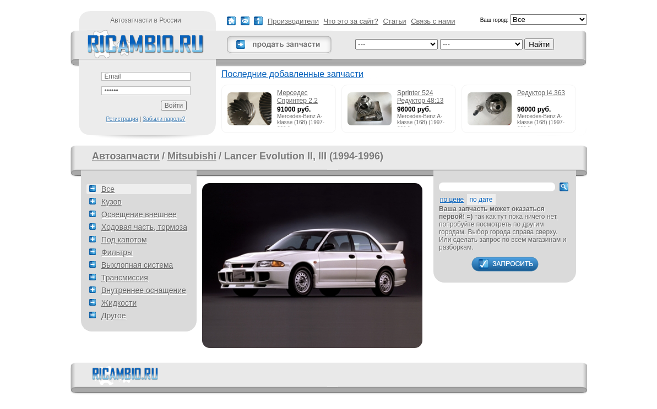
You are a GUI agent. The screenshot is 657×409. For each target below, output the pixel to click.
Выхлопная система (137, 265)
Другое (113, 315)
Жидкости (119, 303)
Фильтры (117, 252)
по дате (481, 199)
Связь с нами (433, 21)
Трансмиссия (124, 277)
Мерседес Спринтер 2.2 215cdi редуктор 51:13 (301, 97)
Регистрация (122, 119)
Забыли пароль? (164, 119)
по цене (452, 199)
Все (108, 189)
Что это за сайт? (351, 21)
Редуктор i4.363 (541, 93)
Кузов (111, 201)
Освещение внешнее (139, 214)
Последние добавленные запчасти (292, 74)
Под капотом (124, 239)
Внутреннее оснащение (143, 290)
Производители (293, 21)
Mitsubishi (191, 156)
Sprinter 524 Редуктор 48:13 (420, 96)
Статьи (394, 21)
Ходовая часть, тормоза (144, 227)
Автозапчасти (126, 156)
